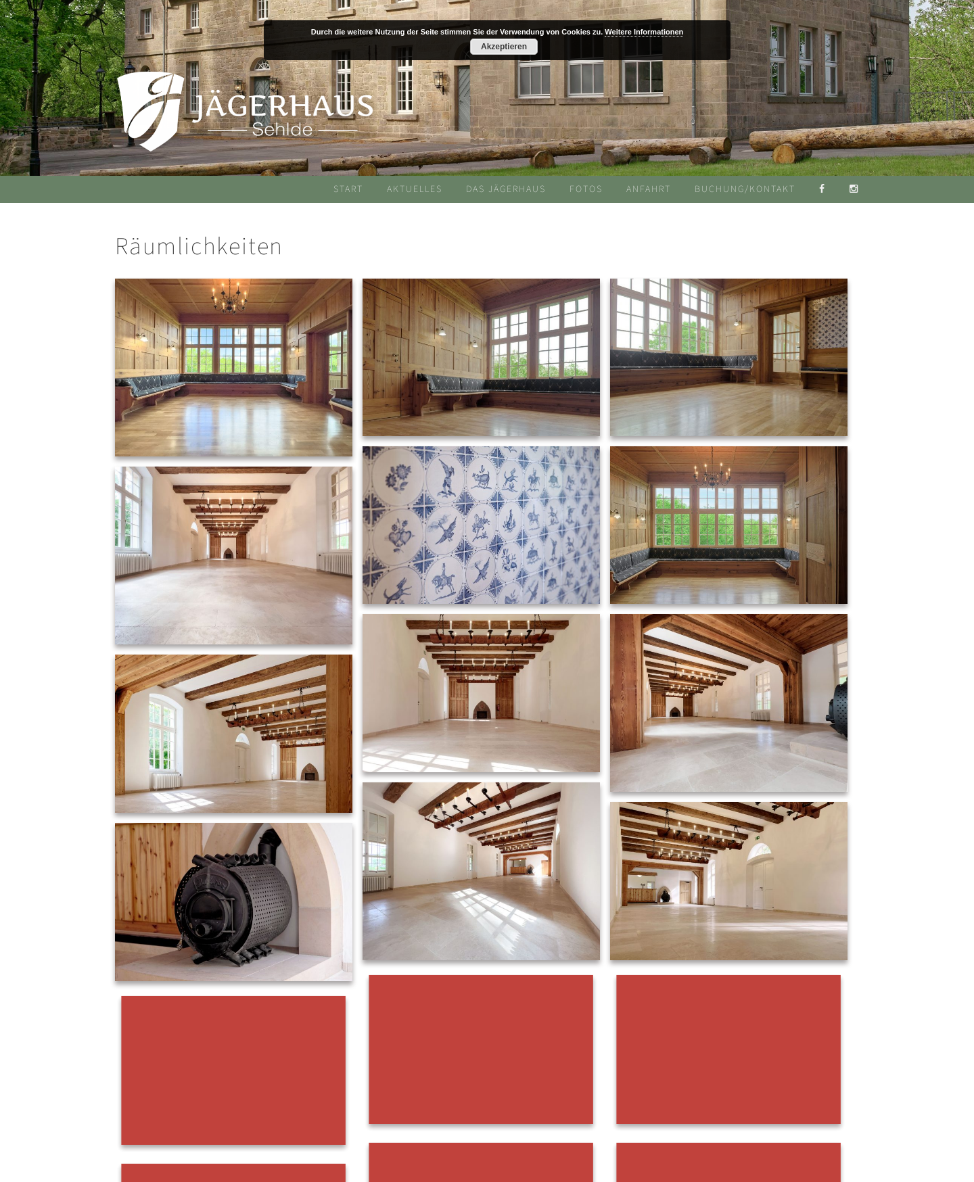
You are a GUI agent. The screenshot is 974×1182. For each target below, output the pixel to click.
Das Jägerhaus (506, 189)
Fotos (586, 189)
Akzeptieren (504, 46)
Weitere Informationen (644, 32)
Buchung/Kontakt (745, 189)
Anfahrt (648, 189)
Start (348, 189)
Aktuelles (414, 189)
